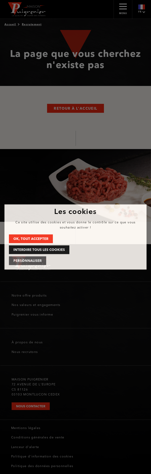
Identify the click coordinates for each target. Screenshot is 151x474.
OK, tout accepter (30, 239)
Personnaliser (27, 261)
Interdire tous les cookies (39, 250)
